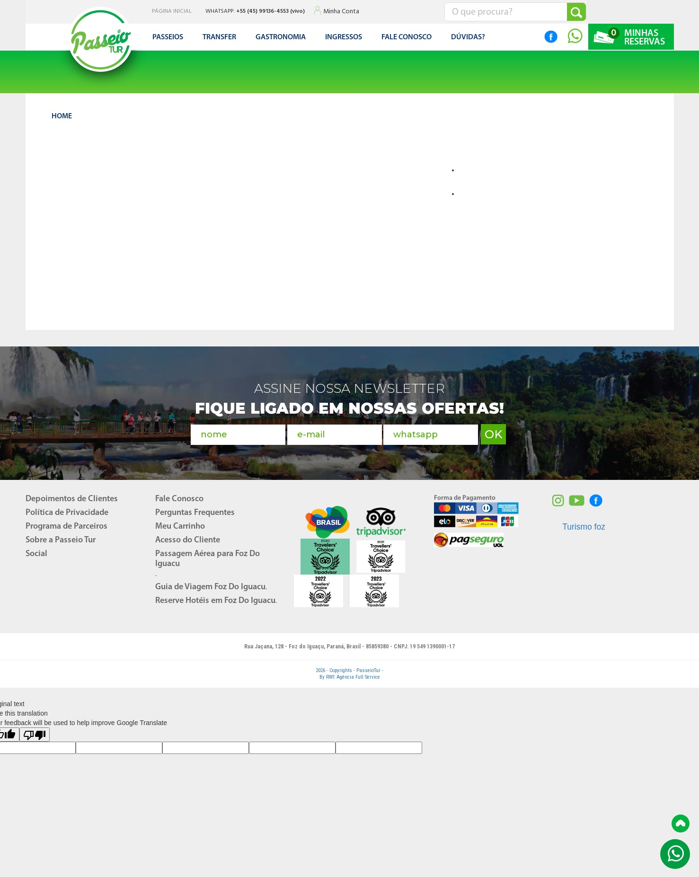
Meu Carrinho (180, 526)
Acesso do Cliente (187, 540)
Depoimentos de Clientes (72, 499)
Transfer (219, 37)
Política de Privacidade (67, 512)
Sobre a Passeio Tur (61, 540)
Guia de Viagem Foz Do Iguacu (210, 587)
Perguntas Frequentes (195, 512)
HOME (62, 116)
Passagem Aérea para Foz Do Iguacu (207, 558)
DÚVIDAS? (468, 37)
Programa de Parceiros (66, 526)
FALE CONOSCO (406, 37)
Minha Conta (341, 12)
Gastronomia (281, 37)
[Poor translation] (34, 734)
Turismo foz (583, 527)
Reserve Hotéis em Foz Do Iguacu (215, 600)
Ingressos (343, 37)
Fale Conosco (179, 499)
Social (36, 553)
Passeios (167, 37)
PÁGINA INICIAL (172, 12)
